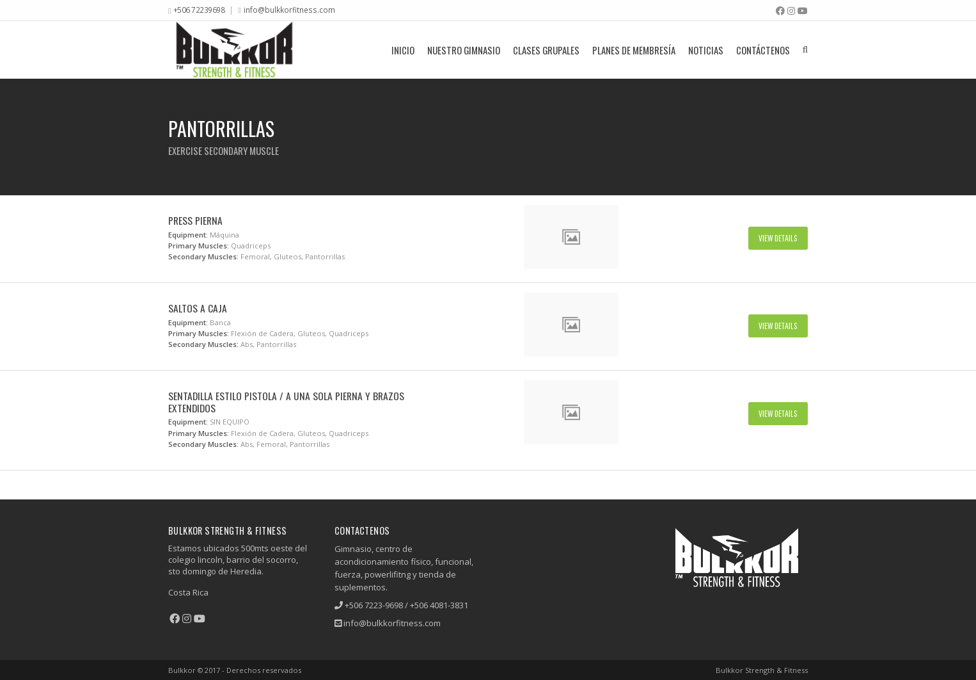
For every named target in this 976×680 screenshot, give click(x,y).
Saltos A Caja (197, 308)
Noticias (705, 50)
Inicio (402, 50)
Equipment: (188, 234)
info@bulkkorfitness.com (289, 9)
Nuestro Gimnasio (463, 50)
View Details (778, 237)
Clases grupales (546, 50)
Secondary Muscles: (203, 256)
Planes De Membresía (633, 50)
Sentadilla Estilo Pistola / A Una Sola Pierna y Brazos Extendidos (286, 402)
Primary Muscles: (198, 245)
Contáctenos (763, 50)
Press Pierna (195, 220)
